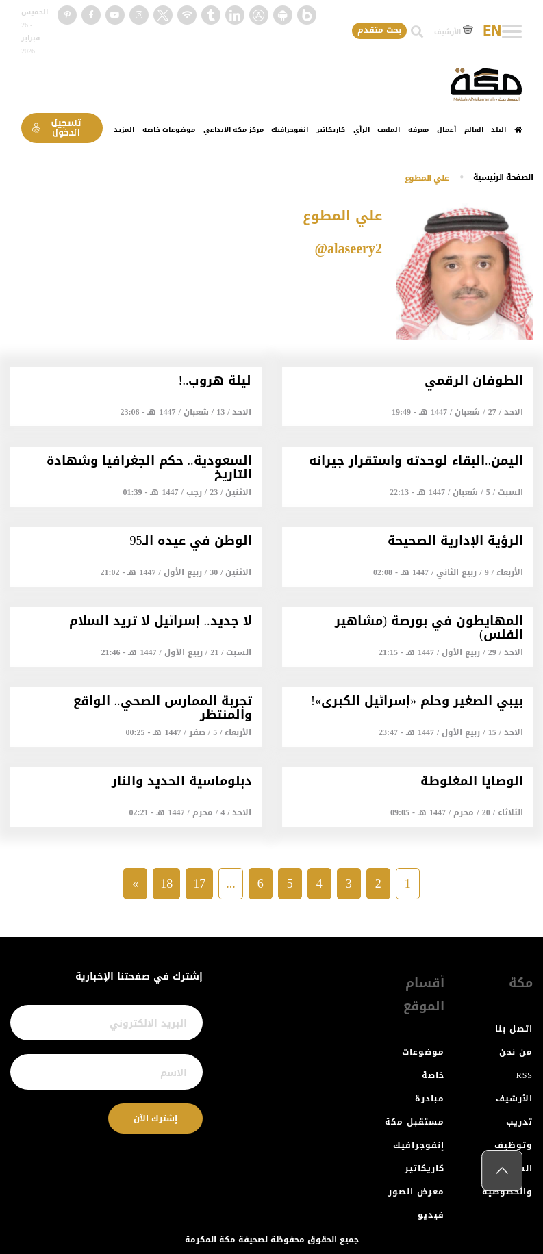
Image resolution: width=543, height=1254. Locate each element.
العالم (473, 129)
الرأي (361, 129)
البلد (498, 129)
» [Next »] (135, 883)
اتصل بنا (514, 1028)
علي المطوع (427, 177)
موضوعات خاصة (168, 129)
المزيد (124, 129)
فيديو (431, 1215)
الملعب (388, 129)
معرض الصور (416, 1191)
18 (166, 883)
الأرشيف (453, 31)
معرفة (418, 129)
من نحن (516, 1052)
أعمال (446, 129)
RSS (524, 1075)
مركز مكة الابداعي (233, 129)
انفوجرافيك (289, 129)
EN (492, 31)
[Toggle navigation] (512, 31)
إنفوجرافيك (418, 1145)
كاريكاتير (330, 129)
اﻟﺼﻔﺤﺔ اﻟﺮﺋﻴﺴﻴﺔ (503, 177)
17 (199, 883)
